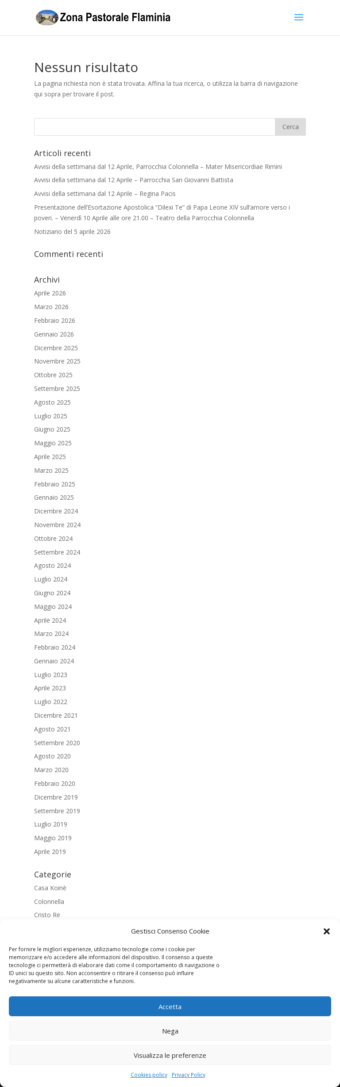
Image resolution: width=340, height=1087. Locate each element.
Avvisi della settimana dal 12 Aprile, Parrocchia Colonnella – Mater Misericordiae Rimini (158, 166)
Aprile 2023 (50, 688)
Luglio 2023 (50, 674)
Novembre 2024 (57, 525)
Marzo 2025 (51, 470)
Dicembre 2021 (56, 715)
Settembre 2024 (57, 552)
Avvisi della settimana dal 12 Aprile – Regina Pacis (105, 193)
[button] (326, 931)
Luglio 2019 (50, 824)
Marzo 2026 (51, 306)
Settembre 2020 (57, 743)
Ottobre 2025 (53, 375)
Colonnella (49, 901)
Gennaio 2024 (54, 661)
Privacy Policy (188, 1075)
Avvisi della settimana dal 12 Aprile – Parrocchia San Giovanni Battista (133, 180)
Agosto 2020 (52, 756)
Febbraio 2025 (54, 484)
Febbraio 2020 (54, 783)
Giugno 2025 (52, 429)
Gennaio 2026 (54, 334)
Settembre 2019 (57, 811)
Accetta (170, 1006)
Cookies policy (149, 1075)
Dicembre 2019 (56, 797)
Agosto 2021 (52, 729)
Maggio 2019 (53, 838)
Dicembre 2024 (56, 511)
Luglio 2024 (50, 579)
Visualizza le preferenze (170, 1055)
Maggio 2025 (53, 443)
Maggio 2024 (53, 606)
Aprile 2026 (50, 293)
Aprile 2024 (50, 620)
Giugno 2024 (52, 593)
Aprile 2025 (50, 456)
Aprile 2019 (50, 851)
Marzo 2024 (51, 633)
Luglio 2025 (50, 416)
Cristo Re (47, 915)
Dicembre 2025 (56, 348)
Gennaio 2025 (54, 497)
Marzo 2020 (51, 769)
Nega (170, 1030)
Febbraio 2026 (54, 320)
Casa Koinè (50, 888)
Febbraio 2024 (54, 647)
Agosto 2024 (52, 565)
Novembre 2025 (57, 361)
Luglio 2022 (50, 701)
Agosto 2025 (52, 402)
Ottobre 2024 (53, 538)
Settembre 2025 (57, 388)
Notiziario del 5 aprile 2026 (72, 231)
